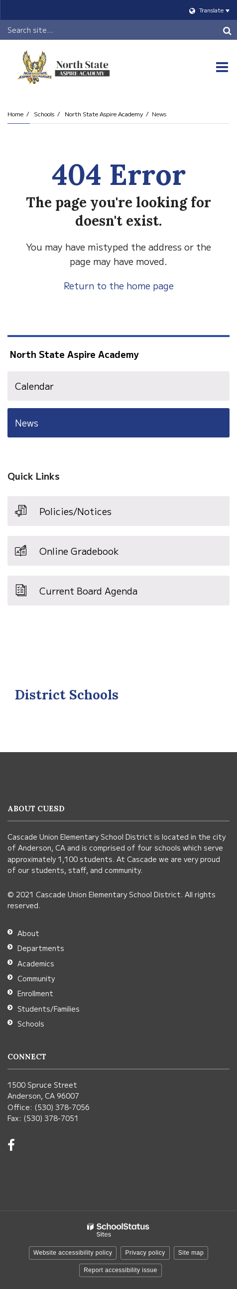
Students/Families (48, 1009)
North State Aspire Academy (104, 113)
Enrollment (35, 993)
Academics (35, 963)
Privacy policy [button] (145, 1252)
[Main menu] (222, 67)
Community (36, 978)
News (26, 422)
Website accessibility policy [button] (73, 1252)
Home (15, 113)
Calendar (34, 385)
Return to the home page (119, 285)
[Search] (227, 30)
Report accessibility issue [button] (120, 1270)
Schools (44, 113)
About (28, 933)
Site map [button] (191, 1252)
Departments (40, 948)
